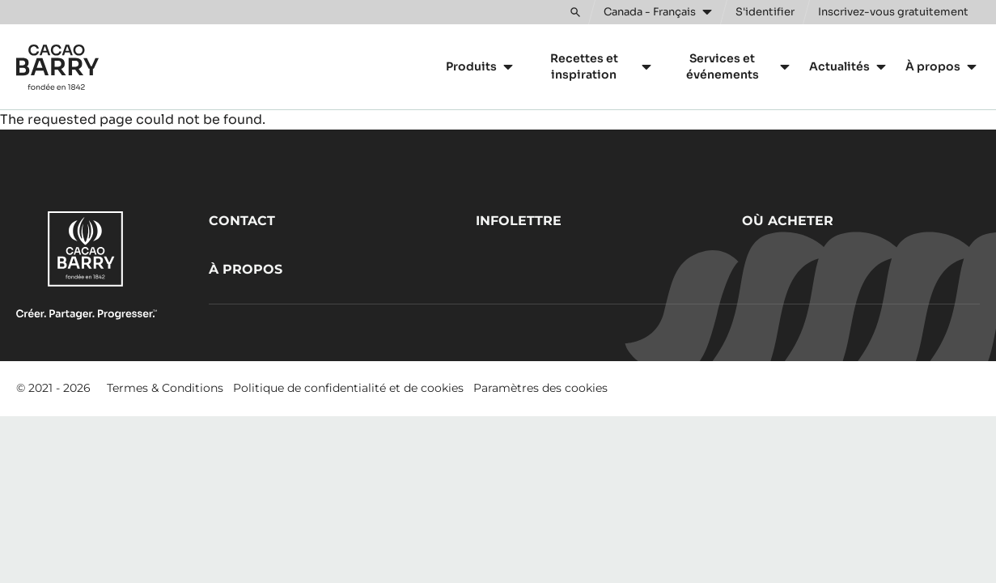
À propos (245, 269)
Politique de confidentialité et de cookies (348, 388)
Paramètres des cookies (540, 388)
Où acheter (787, 220)
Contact (242, 220)
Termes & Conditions (165, 388)
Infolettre (519, 220)
